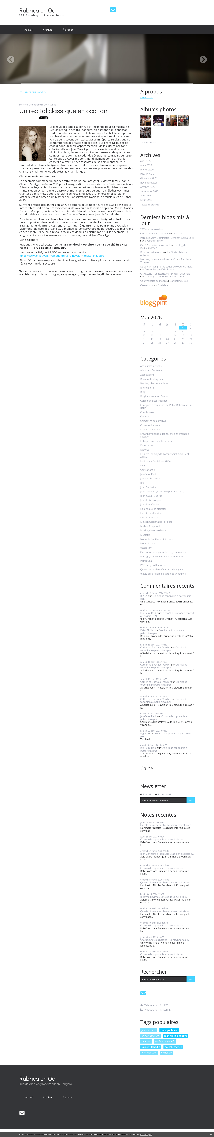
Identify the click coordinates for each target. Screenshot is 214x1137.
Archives (47, 29)
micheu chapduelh (164, 1041)
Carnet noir (146, 285)
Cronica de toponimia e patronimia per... (165, 597)
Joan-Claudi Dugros (151, 495)
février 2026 (147, 169)
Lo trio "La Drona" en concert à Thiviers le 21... (167, 614)
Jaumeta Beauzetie (150, 478)
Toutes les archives (149, 205)
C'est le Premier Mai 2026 (154, 233)
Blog (142, 392)
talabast (146, 1041)
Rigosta (144, 733)
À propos (68, 29)
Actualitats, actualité (151, 366)
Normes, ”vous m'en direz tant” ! (158, 259)
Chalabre (163, 285)
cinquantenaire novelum (118, 271)
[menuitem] (28, 29)
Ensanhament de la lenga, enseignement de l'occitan (164, 435)
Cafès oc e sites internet (153, 400)
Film (142, 465)
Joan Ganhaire (148, 487)
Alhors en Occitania (151, 370)
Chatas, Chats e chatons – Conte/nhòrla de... (164, 939)
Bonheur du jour (179, 280)
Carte (146, 768)
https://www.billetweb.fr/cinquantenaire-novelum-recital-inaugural (62, 255)
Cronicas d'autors (150, 425)
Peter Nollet (147, 630)
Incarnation (157, 229)
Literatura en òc (149, 517)
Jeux (142, 482)
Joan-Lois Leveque (150, 500)
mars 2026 (146, 165)
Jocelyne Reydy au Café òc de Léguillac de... (163, 896)
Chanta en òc (147, 412)
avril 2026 (145, 161)
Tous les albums (148, 142)
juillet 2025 (146, 200)
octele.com (146, 547)
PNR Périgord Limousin (153, 565)
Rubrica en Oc (37, 10)
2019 (143, 229)
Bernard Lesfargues (151, 379)
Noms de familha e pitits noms (157, 539)
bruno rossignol (50, 274)
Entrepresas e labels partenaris (157, 441)
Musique (145, 534)
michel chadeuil (173, 1047)
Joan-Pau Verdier (149, 504)
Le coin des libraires (151, 513)
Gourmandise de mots (152, 280)
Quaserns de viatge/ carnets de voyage (162, 569)
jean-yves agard (69, 274)
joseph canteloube (90, 274)
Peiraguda (146, 560)
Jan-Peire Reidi (148, 474)
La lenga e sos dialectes (153, 509)
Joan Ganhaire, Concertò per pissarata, (162, 491)
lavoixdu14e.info (154, 240)
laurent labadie (151, 1047)
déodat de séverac (111, 274)
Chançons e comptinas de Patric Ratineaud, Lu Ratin (166, 406)
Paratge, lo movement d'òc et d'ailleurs (162, 556)
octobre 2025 (147, 187)
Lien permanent (30, 271)
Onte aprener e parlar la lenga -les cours (163, 552)
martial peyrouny (150, 1035)
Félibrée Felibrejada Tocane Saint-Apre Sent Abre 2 (164, 455)
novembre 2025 (149, 182)
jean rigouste (149, 1052)
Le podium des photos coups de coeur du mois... (166, 266)
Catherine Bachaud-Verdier (155, 647)
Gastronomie (147, 470)
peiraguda (166, 1052)
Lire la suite (146, 97)
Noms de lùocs (148, 543)
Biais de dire (147, 387)
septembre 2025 (149, 191)
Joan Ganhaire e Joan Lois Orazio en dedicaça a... (167, 853)
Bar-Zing (178, 233)
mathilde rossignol (29, 274)
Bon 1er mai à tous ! (151, 252)
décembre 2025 (148, 178)
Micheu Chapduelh (150, 526)
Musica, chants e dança (153, 530)
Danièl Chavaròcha (150, 429)
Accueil (29, 29)
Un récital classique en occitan (63, 110)
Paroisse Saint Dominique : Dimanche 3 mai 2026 (167, 237)
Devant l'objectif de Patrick (159, 269)
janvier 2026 (147, 174)
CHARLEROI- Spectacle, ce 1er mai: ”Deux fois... (165, 273)
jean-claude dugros (175, 1035)
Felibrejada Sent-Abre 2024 (155, 461)
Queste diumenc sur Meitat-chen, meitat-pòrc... (166, 825)
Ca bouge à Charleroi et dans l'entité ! (165, 276)
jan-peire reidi (149, 1030)
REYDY (144, 596)
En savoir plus (146, 1134)
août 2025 (145, 195)
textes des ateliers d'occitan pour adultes (163, 573)
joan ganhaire (169, 1030)
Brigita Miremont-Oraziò (154, 396)
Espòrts (144, 449)
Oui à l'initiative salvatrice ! (155, 245)
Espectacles (146, 445)
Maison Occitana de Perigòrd (156, 521)
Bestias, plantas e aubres (154, 383)
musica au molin (94, 271)
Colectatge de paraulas (153, 421)
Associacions (66, 271)
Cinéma (144, 416)
